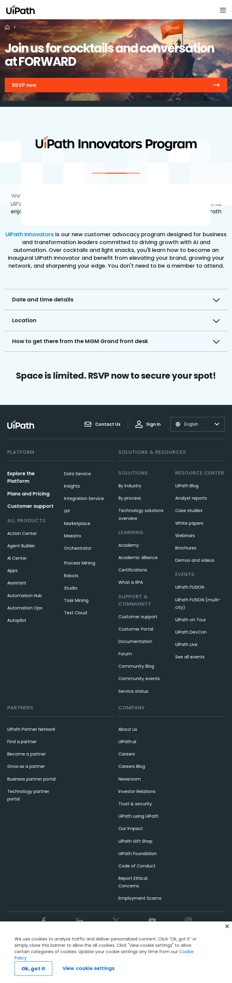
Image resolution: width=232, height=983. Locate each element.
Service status (133, 691)
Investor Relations (137, 791)
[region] (116, 952)
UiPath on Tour (190, 620)
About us (127, 729)
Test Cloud (75, 613)
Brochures (185, 548)
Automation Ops (24, 608)
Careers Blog (131, 766)
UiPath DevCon (191, 632)
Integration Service (84, 498)
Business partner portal (31, 779)
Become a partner (26, 754)
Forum (125, 654)
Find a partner (22, 742)
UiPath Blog (186, 486)
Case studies (188, 510)
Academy (128, 545)
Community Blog (136, 666)
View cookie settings (88, 968)
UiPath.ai (127, 742)
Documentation (135, 641)
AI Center (17, 558)
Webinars (185, 536)
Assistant (16, 583)
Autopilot (16, 620)
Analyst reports (191, 498)
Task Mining (76, 600)
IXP (67, 511)
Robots (71, 576)
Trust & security (135, 804)
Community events (139, 679)
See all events (190, 657)
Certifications (132, 570)
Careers (126, 754)
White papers (189, 523)
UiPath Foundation (137, 854)
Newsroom (129, 779)
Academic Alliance (138, 558)
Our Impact (130, 829)
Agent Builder (21, 546)
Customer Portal (135, 629)
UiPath (186, 644)
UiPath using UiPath (138, 816)
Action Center (22, 533)
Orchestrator (78, 548)
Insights (72, 486)
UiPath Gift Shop (135, 841)
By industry (129, 486)
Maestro (72, 536)
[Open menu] (223, 10)
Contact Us (102, 424)
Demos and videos (194, 560)
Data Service (77, 474)
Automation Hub (24, 596)
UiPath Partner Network (31, 729)
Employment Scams (139, 898)
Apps (12, 571)
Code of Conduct (137, 866)
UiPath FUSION (189, 587)
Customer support (30, 506)
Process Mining (79, 563)
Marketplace (77, 523)
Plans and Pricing (28, 493)
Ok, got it (33, 968)
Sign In (148, 424)
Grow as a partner (26, 766)
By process (129, 498)
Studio (70, 588)
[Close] (227, 926)
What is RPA (130, 582)
